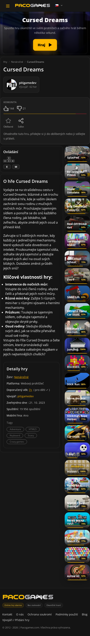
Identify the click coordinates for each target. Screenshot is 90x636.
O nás (20, 614)
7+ (30, 390)
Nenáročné (21, 377)
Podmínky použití (67, 614)
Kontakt (7, 614)
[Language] (59, 5)
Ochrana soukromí (40, 614)
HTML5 (33, 429)
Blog (84, 614)
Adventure (15, 429)
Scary (31, 435)
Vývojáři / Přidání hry (15, 620)
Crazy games (17, 441)
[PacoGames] (28, 597)
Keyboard (15, 435)
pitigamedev (25, 396)
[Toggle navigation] (8, 6)
